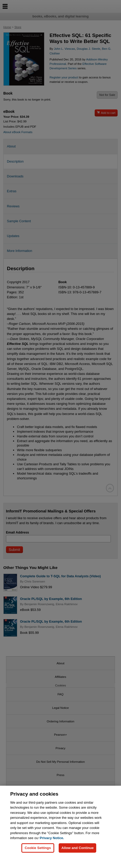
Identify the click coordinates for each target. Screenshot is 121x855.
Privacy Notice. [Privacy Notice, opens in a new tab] (52, 841)
